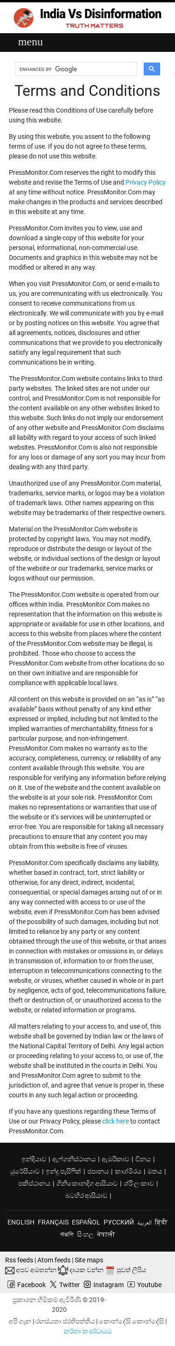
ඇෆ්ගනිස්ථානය (74, 1159)
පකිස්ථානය (34, 1183)
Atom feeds (53, 1260)
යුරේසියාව (25, 1171)
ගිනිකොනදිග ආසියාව (87, 1183)
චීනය (143, 1159)
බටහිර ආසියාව (86, 1195)
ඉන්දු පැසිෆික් (63, 1171)
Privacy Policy (146, 182)
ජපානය (98, 1171)
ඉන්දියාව (33, 1159)
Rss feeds (19, 1260)
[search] (77, 69)
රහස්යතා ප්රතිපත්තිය (65, 1321)
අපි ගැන (20, 1321)
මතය (154, 1171)
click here (115, 1121)
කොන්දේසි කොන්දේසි (131, 1321)
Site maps (89, 1260)
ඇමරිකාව (115, 1159)
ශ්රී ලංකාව (139, 1183)
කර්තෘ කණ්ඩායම (87, 1331)
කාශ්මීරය (128, 1171)
